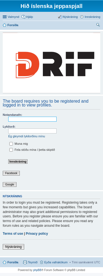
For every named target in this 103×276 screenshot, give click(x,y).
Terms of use (13, 234)
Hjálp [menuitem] (29, 16)
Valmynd (13, 16)
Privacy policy (37, 234)
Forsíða (12, 262)
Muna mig (18, 143)
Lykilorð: (9, 126)
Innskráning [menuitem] (92, 16)
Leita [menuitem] (98, 25)
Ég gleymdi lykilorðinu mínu (26, 136)
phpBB (37, 270)
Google (9, 184)
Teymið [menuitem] (32, 262)
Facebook (11, 173)
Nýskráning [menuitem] (70, 16)
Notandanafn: (12, 114)
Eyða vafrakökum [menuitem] (56, 262)
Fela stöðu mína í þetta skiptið (32, 149)
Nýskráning (13, 247)
